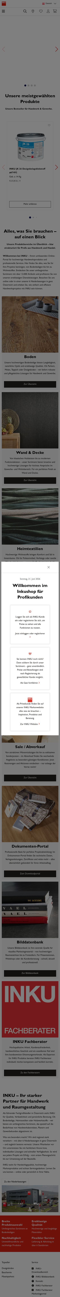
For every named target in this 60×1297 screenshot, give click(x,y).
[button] (30, 624)
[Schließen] (48, 567)
